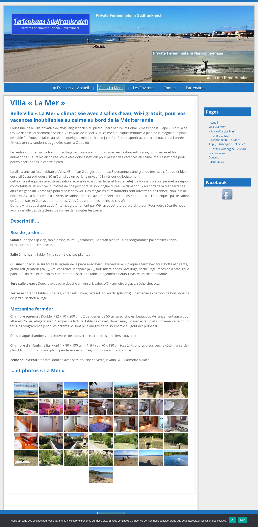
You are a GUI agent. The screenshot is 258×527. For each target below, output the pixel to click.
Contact (170, 87)
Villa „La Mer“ (217, 127)
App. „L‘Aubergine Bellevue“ (227, 144)
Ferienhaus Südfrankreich (51, 21)
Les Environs (143, 87)
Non (242, 519)
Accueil (83, 87)
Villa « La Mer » (111, 87)
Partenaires (195, 87)
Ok (232, 519)
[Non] (253, 520)
